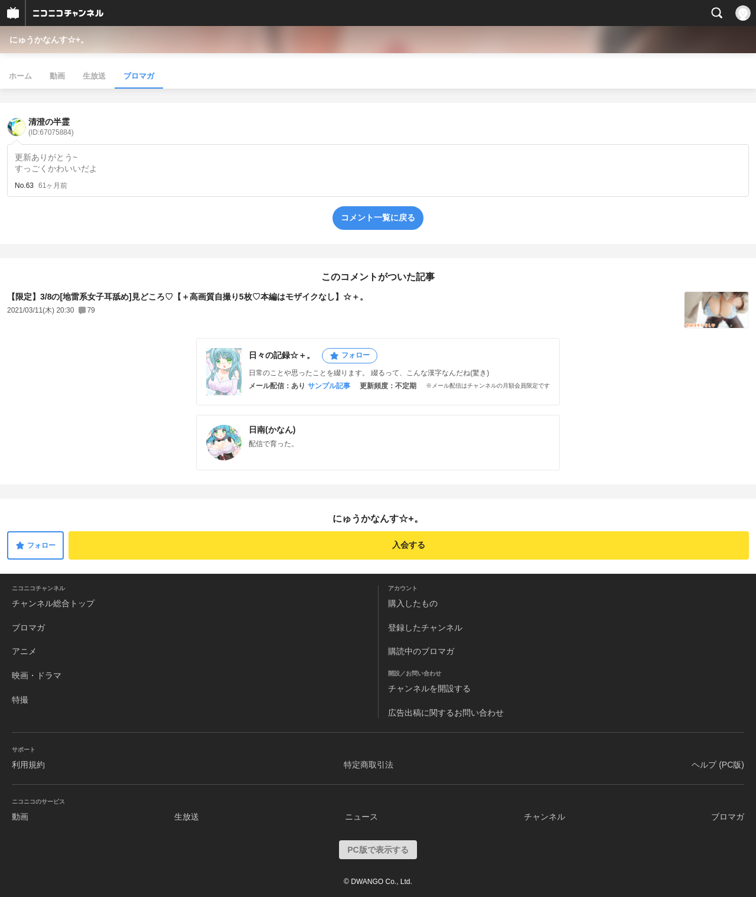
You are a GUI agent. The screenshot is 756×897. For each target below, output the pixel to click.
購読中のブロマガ (421, 651)
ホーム (20, 76)
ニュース (361, 816)
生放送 (94, 76)
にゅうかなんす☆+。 (49, 39)
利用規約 (28, 764)
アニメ (24, 651)
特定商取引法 (368, 764)
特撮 (20, 699)
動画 (57, 76)
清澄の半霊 (51, 126)
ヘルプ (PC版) (718, 764)
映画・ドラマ (36, 675)
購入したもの (413, 603)
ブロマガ (138, 76)
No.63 (24, 185)
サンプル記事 (329, 385)
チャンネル (544, 816)
